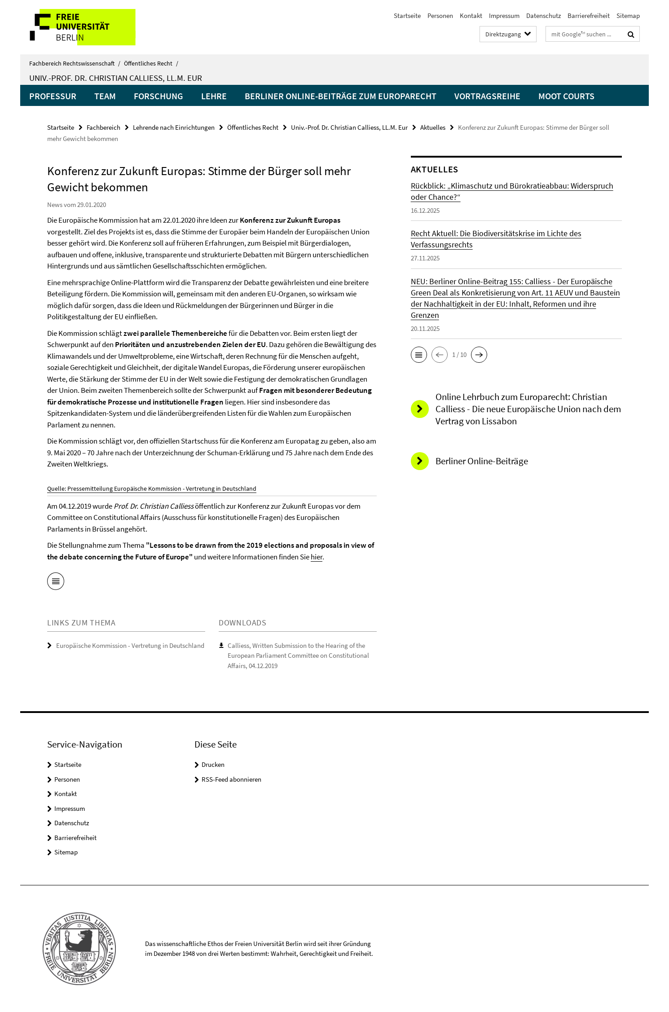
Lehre (214, 95)
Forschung (158, 95)
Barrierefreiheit (589, 15)
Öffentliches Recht (151, 63)
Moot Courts (566, 95)
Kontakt (471, 15)
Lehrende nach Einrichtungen (174, 127)
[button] (419, 355)
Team (105, 95)
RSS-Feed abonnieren (231, 779)
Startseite (407, 15)
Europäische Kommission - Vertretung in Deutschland (130, 645)
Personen (440, 15)
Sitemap (628, 15)
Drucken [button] (213, 764)
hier (316, 557)
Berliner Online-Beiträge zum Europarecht (340, 95)
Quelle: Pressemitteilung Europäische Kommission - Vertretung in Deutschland (151, 488)
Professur (52, 95)
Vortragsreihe (487, 95)
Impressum (504, 15)
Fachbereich (103, 127)
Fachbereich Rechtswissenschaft (74, 63)
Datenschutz (543, 15)
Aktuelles (432, 127)
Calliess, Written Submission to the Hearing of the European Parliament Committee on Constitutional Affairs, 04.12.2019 (298, 655)
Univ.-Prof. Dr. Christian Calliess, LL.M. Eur (115, 77)
